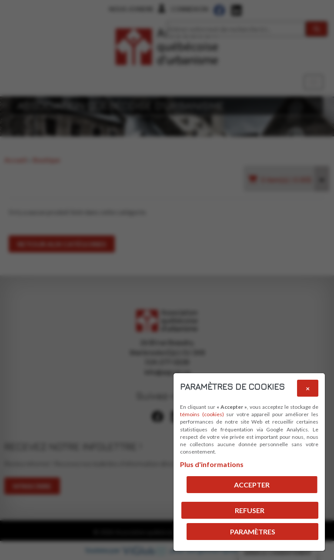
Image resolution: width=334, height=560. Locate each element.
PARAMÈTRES (252, 531)
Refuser (249, 510)
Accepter (252, 484)
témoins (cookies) (202, 414)
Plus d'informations (212, 464)
